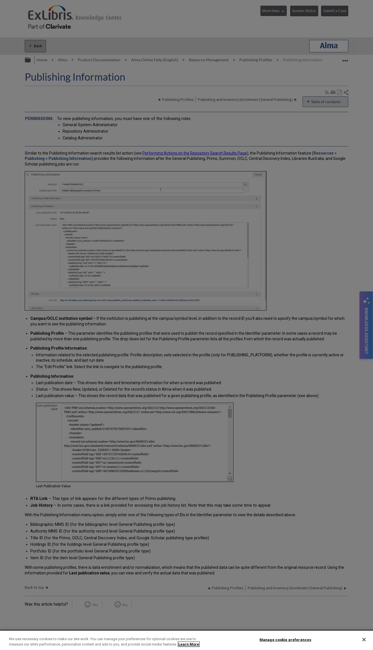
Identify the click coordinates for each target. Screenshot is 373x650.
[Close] (364, 639)
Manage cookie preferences (285, 640)
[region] (186, 640)
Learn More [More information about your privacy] (188, 644)
